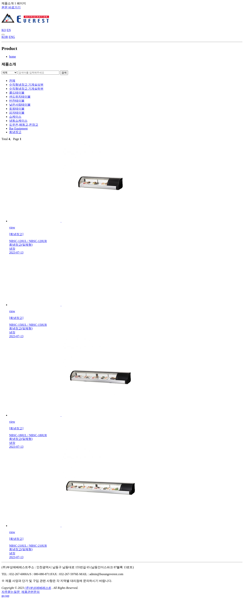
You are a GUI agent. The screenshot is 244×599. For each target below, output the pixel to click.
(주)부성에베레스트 (38, 587)
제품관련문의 (30, 591)
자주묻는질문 (11, 591)
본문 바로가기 (11, 7)
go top (5, 595)
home (12, 56)
